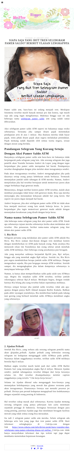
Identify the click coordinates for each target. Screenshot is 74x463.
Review (40, 445)
